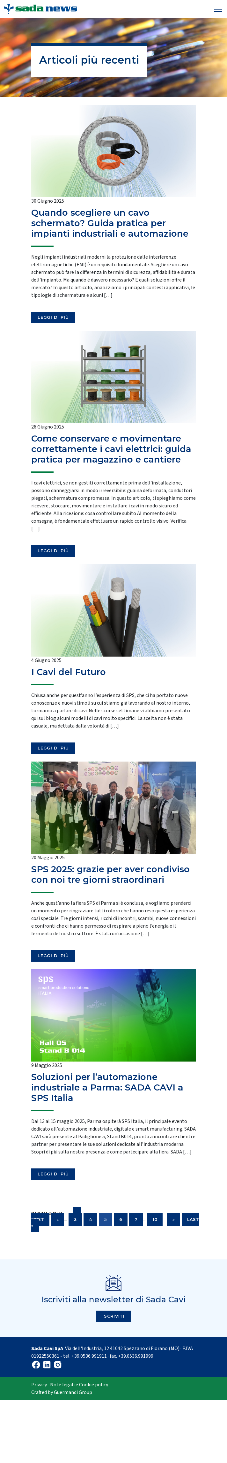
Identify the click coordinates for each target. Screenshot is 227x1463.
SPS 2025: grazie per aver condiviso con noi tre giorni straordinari (110, 874)
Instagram (57, 1364)
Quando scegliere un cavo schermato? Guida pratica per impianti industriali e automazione (109, 223)
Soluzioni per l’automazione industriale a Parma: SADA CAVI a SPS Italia (107, 1087)
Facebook (36, 1364)
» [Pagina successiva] (173, 1219)
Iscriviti (113, 1316)
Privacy (39, 1384)
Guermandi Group (73, 1392)
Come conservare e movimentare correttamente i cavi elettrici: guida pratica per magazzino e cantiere (111, 449)
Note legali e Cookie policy (79, 1384)
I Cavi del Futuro (68, 672)
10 (155, 1219)
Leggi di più (53, 317)
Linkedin (47, 1364)
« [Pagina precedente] (57, 1219)
